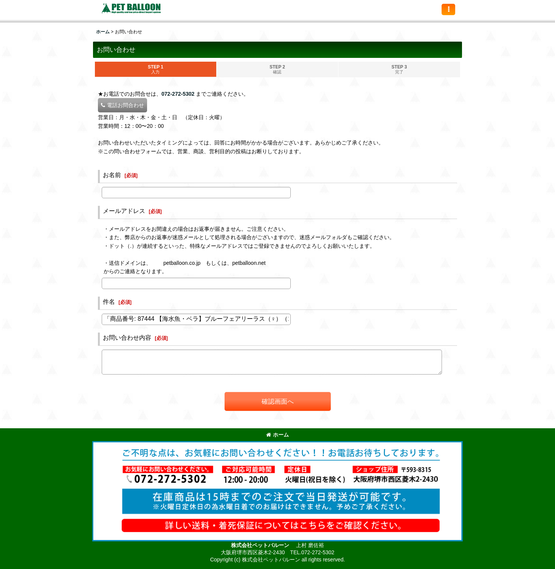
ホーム (277, 435)
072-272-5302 (177, 94)
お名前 (112, 174)
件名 (109, 301)
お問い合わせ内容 (127, 337)
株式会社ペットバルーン (261, 545)
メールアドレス (124, 210)
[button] (448, 9)
